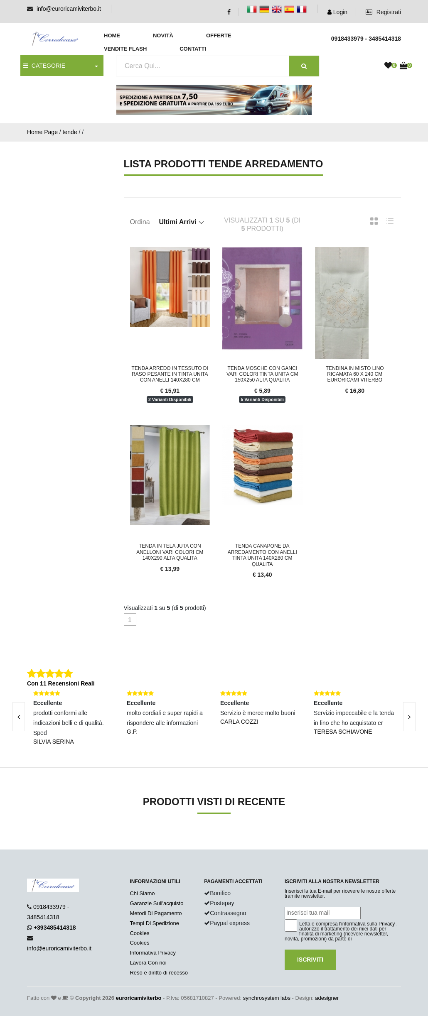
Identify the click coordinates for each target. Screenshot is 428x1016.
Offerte (218, 35)
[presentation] (409, 716)
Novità (163, 35)
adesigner (327, 998)
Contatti (193, 49)
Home (112, 35)
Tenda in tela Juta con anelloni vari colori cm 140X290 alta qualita (169, 552)
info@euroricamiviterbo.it (69, 8)
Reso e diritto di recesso (158, 972)
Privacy (387, 924)
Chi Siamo (142, 893)
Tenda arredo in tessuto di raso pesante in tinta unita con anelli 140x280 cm (170, 374)
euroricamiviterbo (139, 998)
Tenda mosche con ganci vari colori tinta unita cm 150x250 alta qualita (262, 374)
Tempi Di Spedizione (154, 923)
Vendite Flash (125, 49)
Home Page (42, 132)
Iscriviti (310, 959)
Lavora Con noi (148, 963)
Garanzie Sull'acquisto (156, 903)
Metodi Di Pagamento (156, 913)
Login (337, 12)
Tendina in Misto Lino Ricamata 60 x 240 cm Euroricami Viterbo (355, 374)
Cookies (139, 933)
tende (70, 132)
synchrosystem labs (266, 998)
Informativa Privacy (153, 953)
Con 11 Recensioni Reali (61, 683)
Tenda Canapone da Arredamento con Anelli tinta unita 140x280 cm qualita (262, 555)
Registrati (383, 12)
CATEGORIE (44, 65)
